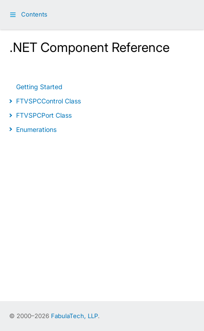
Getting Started (39, 87)
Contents (34, 14)
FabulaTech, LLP (74, 316)
